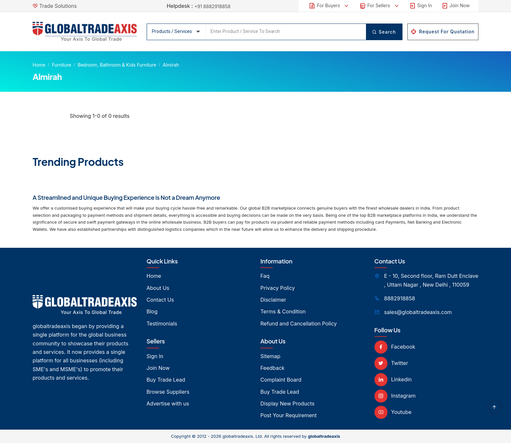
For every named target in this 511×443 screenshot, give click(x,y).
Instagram (395, 395)
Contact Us (160, 299)
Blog (152, 311)
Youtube (393, 412)
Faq (265, 276)
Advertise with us (168, 403)
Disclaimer (273, 299)
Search (384, 32)
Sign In (420, 6)
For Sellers (379, 6)
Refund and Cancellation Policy (298, 323)
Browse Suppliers (168, 391)
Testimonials (162, 323)
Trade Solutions (58, 6)
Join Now (456, 6)
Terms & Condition (283, 311)
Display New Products (287, 403)
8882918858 (399, 298)
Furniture (61, 65)
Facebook (395, 346)
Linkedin (393, 379)
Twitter (391, 363)
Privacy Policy (277, 288)
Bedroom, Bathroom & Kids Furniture (117, 65)
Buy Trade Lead (166, 379)
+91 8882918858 (212, 6)
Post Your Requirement (288, 415)
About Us (158, 288)
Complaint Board (280, 379)
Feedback (272, 368)
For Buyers (329, 6)
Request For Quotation (442, 31)
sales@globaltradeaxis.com (418, 312)
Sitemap (270, 356)
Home (39, 65)
